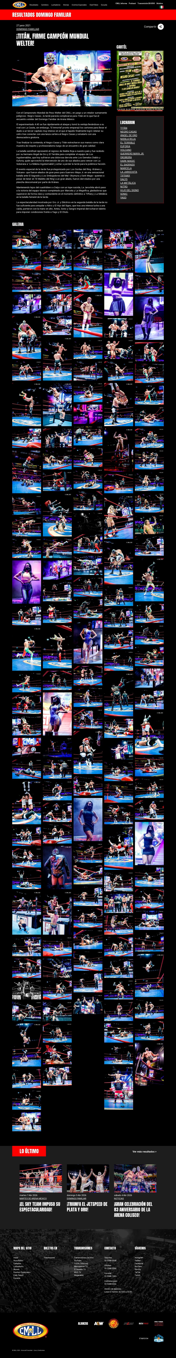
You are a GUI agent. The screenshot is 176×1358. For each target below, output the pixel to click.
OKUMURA (126, 157)
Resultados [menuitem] (34, 5)
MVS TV (77, 1272)
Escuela (16, 1278)
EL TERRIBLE (127, 142)
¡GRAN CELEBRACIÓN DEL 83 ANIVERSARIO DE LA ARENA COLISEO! (133, 1209)
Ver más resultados (144, 1151)
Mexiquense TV (81, 1266)
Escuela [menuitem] (104, 5)
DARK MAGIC (127, 161)
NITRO (123, 186)
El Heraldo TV (80, 1269)
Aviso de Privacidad (26, 1350)
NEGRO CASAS (128, 131)
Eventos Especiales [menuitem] (79, 5)
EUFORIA (125, 146)
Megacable (79, 1275)
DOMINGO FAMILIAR (27, 29)
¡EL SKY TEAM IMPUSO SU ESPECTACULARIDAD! (40, 1207)
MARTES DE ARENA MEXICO (33, 1198)
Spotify (138, 1269)
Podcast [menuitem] (132, 3)
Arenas (16, 1269)
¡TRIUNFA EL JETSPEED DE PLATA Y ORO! (87, 1207)
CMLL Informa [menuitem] (121, 3)
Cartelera (17, 1263)
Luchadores (18, 1266)
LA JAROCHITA (128, 172)
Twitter (138, 1260)
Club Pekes (18, 1275)
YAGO (123, 197)
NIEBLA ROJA (128, 139)
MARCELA (126, 168)
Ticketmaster (49, 1258)
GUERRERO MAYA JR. (132, 153)
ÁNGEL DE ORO (128, 135)
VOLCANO (125, 150)
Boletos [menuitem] (160, 3)
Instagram (139, 1258)
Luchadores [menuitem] (55, 5)
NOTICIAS (119, 1198)
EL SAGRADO (127, 164)
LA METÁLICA (128, 182)
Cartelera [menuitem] (44, 5)
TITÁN (123, 128)
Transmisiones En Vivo (84, 1258)
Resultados (18, 1260)
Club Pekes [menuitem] (94, 5)
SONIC (123, 193)
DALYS (123, 179)
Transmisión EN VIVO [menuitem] (146, 3)
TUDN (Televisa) (81, 1263)
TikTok (137, 1272)
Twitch (137, 1275)
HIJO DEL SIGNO (129, 190)
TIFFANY (125, 175)
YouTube (77, 1260)
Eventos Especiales (21, 1272)
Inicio (15, 1258)
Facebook (139, 1263)
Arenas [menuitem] (66, 5)
